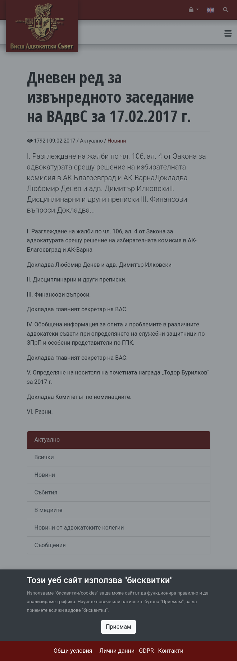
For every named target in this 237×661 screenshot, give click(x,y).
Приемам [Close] (118, 626)
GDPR (146, 650)
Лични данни (117, 650)
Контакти (170, 650)
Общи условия (73, 650)
